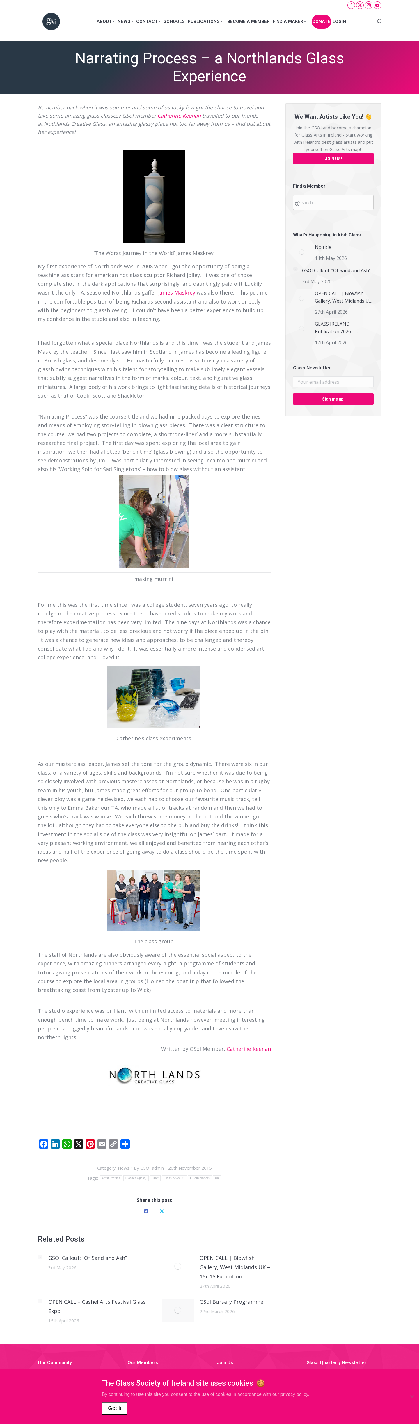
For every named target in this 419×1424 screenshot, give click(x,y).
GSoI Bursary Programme (231, 1301)
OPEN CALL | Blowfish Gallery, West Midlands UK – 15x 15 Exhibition (235, 1267)
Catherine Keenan (179, 115)
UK (217, 1178)
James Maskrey (176, 292)
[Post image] (40, 1257)
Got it (114, 1408)
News (123, 1168)
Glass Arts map (344, 149)
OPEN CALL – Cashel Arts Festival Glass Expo (97, 1306)
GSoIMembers (200, 1178)
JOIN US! (333, 159)
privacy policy (294, 1394)
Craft (155, 1178)
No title (323, 247)
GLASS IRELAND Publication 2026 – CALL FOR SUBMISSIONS (342, 328)
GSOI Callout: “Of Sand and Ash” (87, 1257)
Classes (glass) (136, 1178)
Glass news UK (174, 1178)
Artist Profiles (111, 1178)
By (149, 1168)
